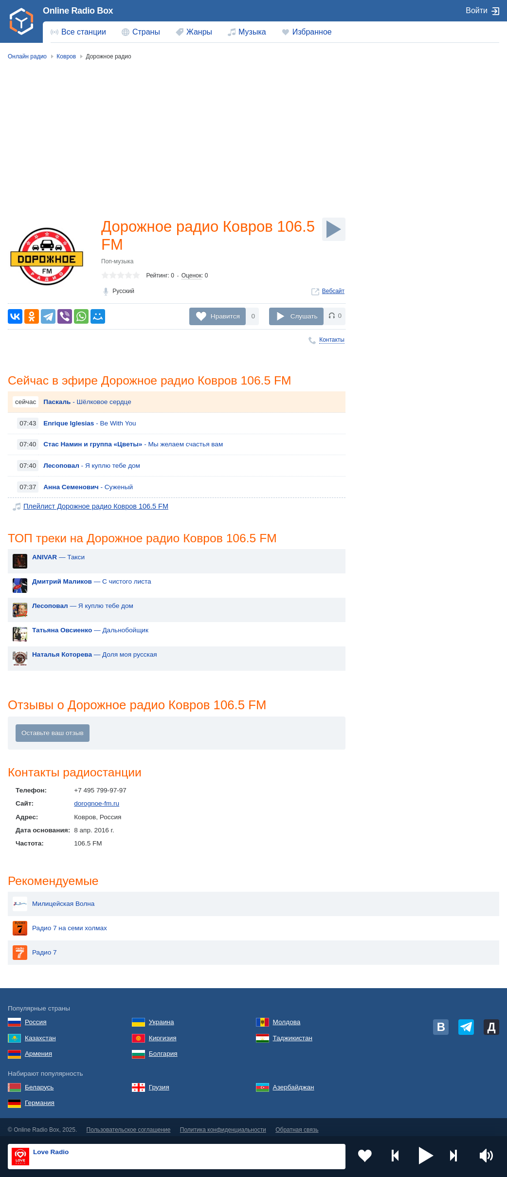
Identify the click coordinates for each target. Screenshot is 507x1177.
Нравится (225, 316)
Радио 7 (35, 947)
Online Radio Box (78, 11)
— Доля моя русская (94, 656)
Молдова (287, 1016)
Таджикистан (292, 1032)
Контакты (331, 339)
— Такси (58, 558)
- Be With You (89, 423)
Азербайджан (293, 1081)
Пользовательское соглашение (129, 1125)
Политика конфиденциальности (223, 1125)
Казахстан (40, 1032)
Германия (39, 1098)
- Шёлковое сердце (87, 402)
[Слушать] (333, 229)
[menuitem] (78, 32)
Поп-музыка (117, 262)
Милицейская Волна (53, 899)
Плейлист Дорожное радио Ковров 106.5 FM (91, 507)
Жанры (199, 32)
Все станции (83, 32)
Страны (146, 32)
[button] (426, 1156)
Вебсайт (333, 292)
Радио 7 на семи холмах (60, 923)
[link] (21, 21)
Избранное (312, 32)
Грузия (159, 1081)
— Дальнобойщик (90, 631)
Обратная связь (296, 1125)
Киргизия (163, 1032)
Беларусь (39, 1081)
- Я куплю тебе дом (91, 466)
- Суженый (88, 487)
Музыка (252, 32)
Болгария (163, 1048)
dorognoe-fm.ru (96, 805)
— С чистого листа (91, 583)
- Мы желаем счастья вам (133, 445)
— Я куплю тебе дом (82, 607)
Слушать (304, 316)
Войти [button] (477, 10)
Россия (36, 1016)
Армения (38, 1048)
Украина (161, 1016)
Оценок (191, 277)
